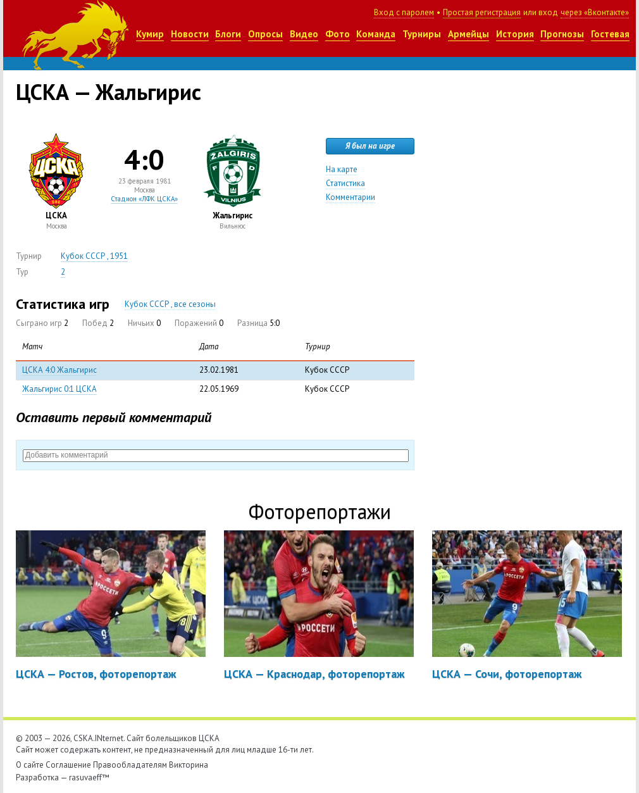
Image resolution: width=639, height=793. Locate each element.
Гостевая (610, 34)
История (515, 34)
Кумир (150, 34)
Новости (190, 34)
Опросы (265, 34)
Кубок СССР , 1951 (94, 256)
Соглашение (68, 764)
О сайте (30, 764)
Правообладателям (130, 764)
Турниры (421, 34)
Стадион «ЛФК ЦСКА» (144, 198)
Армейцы (468, 34)
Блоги (228, 34)
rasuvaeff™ (89, 777)
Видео (304, 34)
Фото (337, 34)
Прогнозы (562, 34)
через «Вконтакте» (595, 12)
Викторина (188, 764)
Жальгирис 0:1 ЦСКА (59, 389)
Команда (375, 34)
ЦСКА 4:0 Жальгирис (59, 370)
